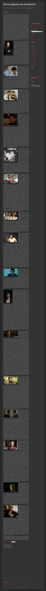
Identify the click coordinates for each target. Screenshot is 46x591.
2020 (33, 49)
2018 (33, 51)
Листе (33, 34)
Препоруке (33, 36)
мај (33, 55)
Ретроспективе (34, 35)
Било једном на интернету (20, 4)
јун (33, 54)
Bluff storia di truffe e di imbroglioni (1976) (37, 24)
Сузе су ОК (34, 59)
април (33, 56)
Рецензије (33, 38)
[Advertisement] (16, 573)
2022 (33, 47)
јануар (34, 60)
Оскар (33, 37)
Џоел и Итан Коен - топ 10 (36, 58)
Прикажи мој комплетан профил (35, 79)
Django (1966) (33, 25)
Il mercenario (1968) (34, 27)
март (33, 57)
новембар (34, 53)
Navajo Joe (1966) (34, 28)
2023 (33, 46)
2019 (33, 50)
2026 (33, 43)
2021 (33, 48)
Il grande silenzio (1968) (35, 26)
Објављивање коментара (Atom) (12, 582)
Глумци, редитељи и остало (35, 39)
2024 (33, 45)
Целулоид (33, 78)
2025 (33, 44)
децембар (34, 52)
